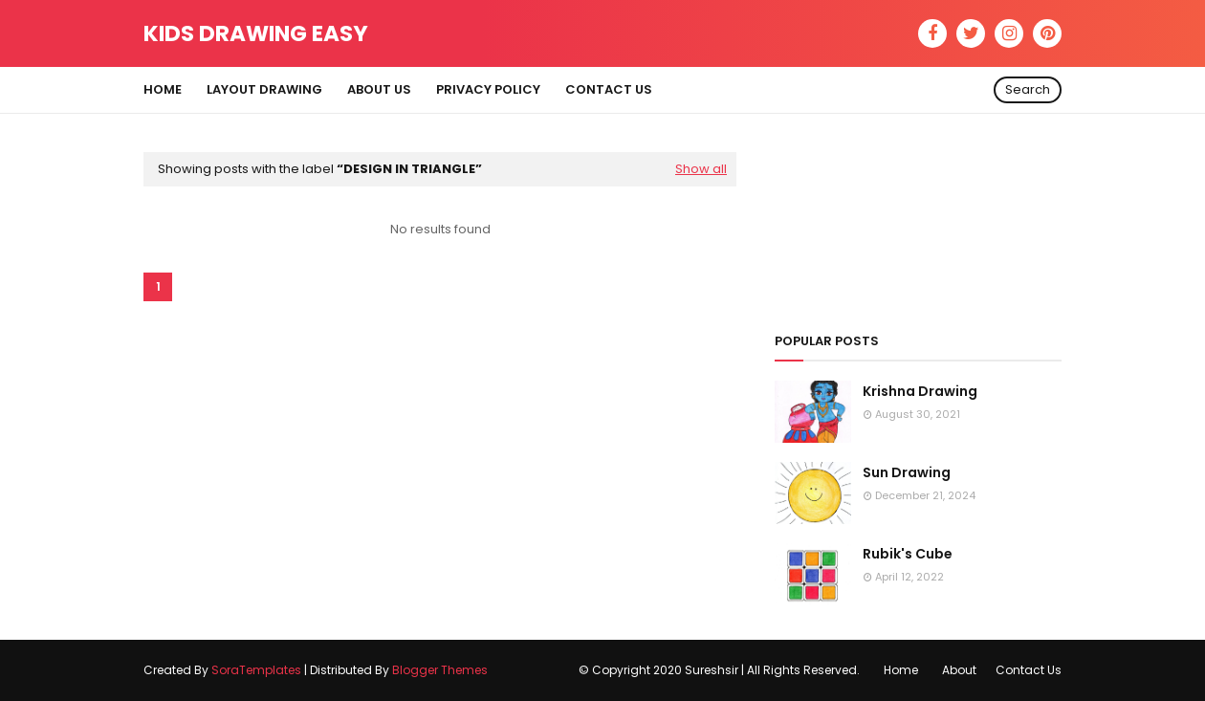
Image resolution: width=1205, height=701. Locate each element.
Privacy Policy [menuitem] (488, 89)
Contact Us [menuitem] (608, 89)
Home (901, 670)
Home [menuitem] (162, 89)
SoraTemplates (256, 670)
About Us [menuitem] (379, 89)
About (959, 670)
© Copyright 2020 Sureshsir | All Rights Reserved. (719, 670)
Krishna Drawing (920, 391)
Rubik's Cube (908, 553)
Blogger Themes (440, 670)
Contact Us (1029, 670)
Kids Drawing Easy (255, 33)
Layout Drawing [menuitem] (264, 89)
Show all (701, 169)
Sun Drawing (907, 472)
